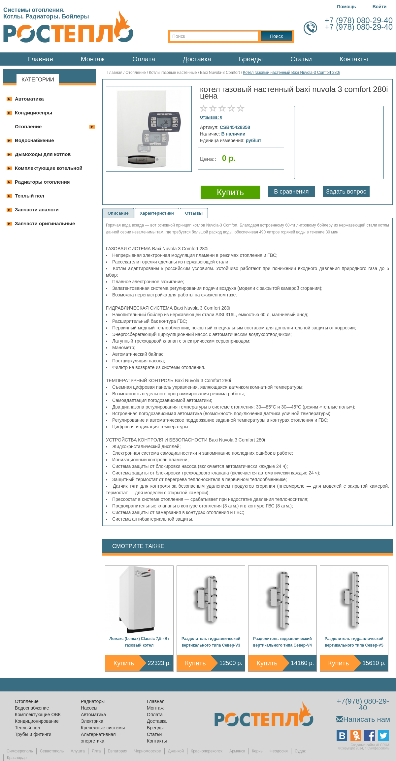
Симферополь (20, 751)
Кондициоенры (33, 112)
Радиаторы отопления (42, 182)
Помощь (346, 6)
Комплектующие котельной (48, 168)
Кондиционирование (37, 721)
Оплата (143, 59)
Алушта (78, 751)
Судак (300, 751)
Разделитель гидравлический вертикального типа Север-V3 (211, 642)
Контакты (354, 59)
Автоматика (29, 99)
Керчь (257, 751)
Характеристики (157, 213)
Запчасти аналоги (37, 209)
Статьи (301, 59)
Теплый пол (29, 195)
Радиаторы (93, 701)
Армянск (237, 751)
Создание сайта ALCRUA (370, 745)
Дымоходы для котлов (43, 154)
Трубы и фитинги (33, 734)
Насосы (89, 708)
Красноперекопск (206, 751)
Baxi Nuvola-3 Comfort (220, 72)
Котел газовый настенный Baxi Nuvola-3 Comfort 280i (291, 72)
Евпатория (117, 751)
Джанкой (176, 751)
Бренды (251, 59)
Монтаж (93, 59)
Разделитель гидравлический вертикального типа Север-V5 (354, 642)
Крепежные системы (103, 727)
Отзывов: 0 (211, 117)
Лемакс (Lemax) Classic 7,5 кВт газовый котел (139, 642)
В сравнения (291, 191)
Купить (124, 663)
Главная (40, 59)
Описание (118, 213)
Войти (380, 6)
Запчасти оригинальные (45, 223)
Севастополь (52, 751)
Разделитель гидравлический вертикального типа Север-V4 (282, 642)
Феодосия (279, 751)
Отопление (28, 126)
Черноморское (147, 751)
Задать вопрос (346, 191)
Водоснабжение (34, 140)
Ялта (96, 751)
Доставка (197, 59)
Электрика (92, 721)
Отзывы (194, 213)
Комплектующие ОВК (38, 714)
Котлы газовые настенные (173, 72)
